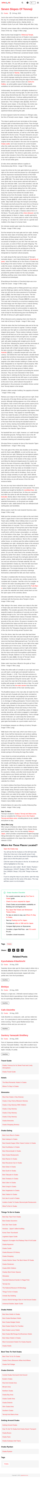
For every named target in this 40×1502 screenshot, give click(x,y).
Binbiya (5, 987)
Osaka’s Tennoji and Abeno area (25, 814)
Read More (5, 980)
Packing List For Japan (19, 920)
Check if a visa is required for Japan (18, 901)
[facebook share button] (9, 950)
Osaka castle (5, 144)
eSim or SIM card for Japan (24, 923)
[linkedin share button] (18, 950)
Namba (17, 73)
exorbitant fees (29, 490)
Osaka (6, 13)
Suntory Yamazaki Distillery (14, 1035)
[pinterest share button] (22, 950)
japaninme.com (24, 1475)
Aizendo (4, 352)
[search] (22, 2)
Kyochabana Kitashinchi (13, 961)
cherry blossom (28, 213)
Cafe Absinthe (8, 1010)
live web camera (20, 685)
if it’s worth (32, 929)
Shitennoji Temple (27, 35)
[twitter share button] (13, 950)
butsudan (4, 497)
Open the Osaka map (11, 849)
